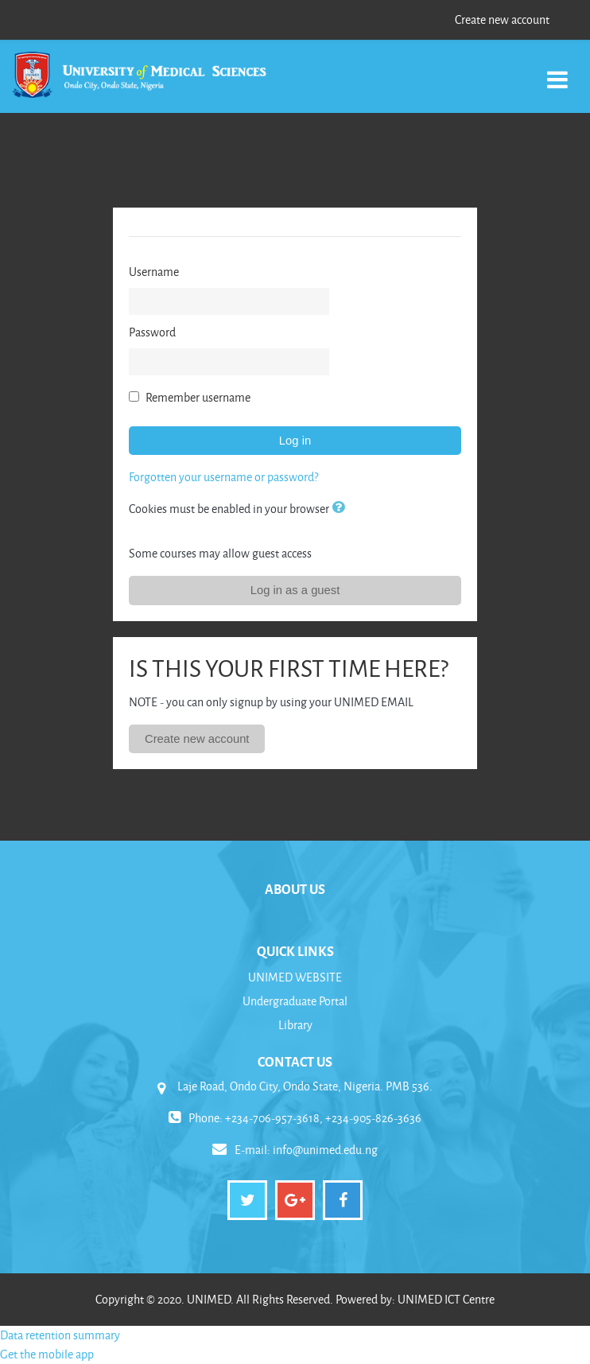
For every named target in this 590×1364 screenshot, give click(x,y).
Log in (295, 440)
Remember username (198, 397)
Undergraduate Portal (295, 1001)
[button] (341, 508)
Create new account (502, 19)
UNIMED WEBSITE (295, 977)
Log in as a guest (295, 590)
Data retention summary (60, 1335)
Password (152, 332)
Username (154, 271)
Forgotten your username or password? (223, 476)
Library (295, 1024)
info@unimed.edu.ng (325, 1149)
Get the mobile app (47, 1354)
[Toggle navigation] (557, 71)
